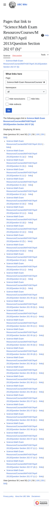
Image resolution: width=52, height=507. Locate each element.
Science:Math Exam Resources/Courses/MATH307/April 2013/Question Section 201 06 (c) (21, 379)
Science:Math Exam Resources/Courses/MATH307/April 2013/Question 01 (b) (21, 163)
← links (29, 157)
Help (44, 35)
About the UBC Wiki (22, 496)
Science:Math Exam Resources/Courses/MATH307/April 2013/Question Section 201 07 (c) (21, 473)
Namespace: (11, 87)
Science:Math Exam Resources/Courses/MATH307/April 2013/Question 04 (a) (21, 276)
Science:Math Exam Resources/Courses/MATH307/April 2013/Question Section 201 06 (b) (21, 370)
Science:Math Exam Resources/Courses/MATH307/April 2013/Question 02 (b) (21, 200)
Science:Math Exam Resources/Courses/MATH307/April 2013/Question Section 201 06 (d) (21, 389)
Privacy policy (8, 496)
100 (37, 134)
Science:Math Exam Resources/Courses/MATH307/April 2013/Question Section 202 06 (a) (21, 426)
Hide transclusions (17, 99)
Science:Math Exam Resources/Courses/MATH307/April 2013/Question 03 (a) (21, 257)
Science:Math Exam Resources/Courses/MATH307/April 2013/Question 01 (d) (21, 182)
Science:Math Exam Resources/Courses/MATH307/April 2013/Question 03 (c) (21, 266)
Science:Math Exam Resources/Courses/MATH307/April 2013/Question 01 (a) (21, 153)
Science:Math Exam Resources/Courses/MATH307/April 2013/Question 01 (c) (21, 172)
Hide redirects (15, 104)
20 (30, 134)
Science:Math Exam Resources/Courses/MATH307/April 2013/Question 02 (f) (21, 238)
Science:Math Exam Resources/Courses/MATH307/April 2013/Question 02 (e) (21, 229)
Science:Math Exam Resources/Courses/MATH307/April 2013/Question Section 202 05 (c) (21, 323)
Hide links (35, 99)
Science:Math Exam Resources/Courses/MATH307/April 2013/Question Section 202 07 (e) (21, 454)
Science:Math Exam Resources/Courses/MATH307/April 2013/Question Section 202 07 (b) (25, 64)
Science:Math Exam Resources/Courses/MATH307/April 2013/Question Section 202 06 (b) (21, 417)
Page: (8, 78)
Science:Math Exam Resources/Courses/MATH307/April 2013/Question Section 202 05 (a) (21, 332)
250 (42, 134)
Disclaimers (35, 496)
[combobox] (26, 82)
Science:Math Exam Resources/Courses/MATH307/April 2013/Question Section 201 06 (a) (21, 360)
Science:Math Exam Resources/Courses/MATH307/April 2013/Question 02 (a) (21, 191)
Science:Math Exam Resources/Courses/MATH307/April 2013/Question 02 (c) (21, 210)
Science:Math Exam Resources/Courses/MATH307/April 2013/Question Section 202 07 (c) (21, 445)
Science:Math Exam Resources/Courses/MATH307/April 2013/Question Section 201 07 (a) (21, 398)
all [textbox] (8, 92)
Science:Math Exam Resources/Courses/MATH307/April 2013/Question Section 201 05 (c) (21, 313)
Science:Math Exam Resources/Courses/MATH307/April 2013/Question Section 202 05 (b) (21, 342)
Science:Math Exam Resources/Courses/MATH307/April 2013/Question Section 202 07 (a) (21, 436)
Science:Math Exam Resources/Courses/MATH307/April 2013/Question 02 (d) (21, 219)
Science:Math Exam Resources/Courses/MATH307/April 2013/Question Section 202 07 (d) (21, 464)
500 (5, 137)
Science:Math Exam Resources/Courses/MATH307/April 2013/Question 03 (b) (21, 248)
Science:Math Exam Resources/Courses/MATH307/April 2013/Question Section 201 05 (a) (21, 295)
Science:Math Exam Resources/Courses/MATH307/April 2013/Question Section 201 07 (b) (21, 407)
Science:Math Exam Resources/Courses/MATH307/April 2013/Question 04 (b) (21, 285)
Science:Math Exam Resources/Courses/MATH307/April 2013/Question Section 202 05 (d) (21, 351)
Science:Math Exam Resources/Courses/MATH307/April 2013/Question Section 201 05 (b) (21, 304)
